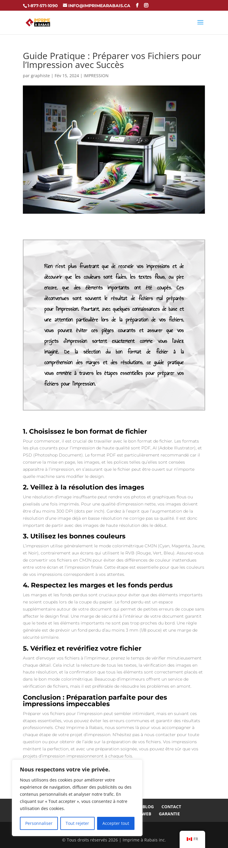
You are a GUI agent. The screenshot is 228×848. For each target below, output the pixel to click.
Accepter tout (115, 823)
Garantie (169, 814)
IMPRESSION (96, 75)
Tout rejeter (77, 823)
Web (146, 814)
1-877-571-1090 (43, 5)
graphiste (40, 75)
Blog (148, 806)
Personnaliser (39, 823)
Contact (171, 806)
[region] (77, 798)
